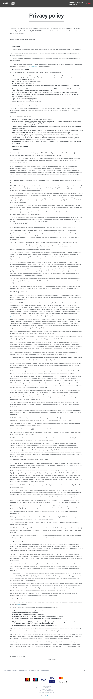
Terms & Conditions (33, 670)
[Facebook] (85, 670)
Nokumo (49, 695)
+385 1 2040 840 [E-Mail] (73, 4)
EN (88, 3)
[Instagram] (88, 670)
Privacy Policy (45, 670)
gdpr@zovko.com (33, 66)
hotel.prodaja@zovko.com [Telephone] (76, 2)
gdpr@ (19, 604)
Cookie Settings (22, 670)
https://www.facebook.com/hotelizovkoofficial (24, 78)
